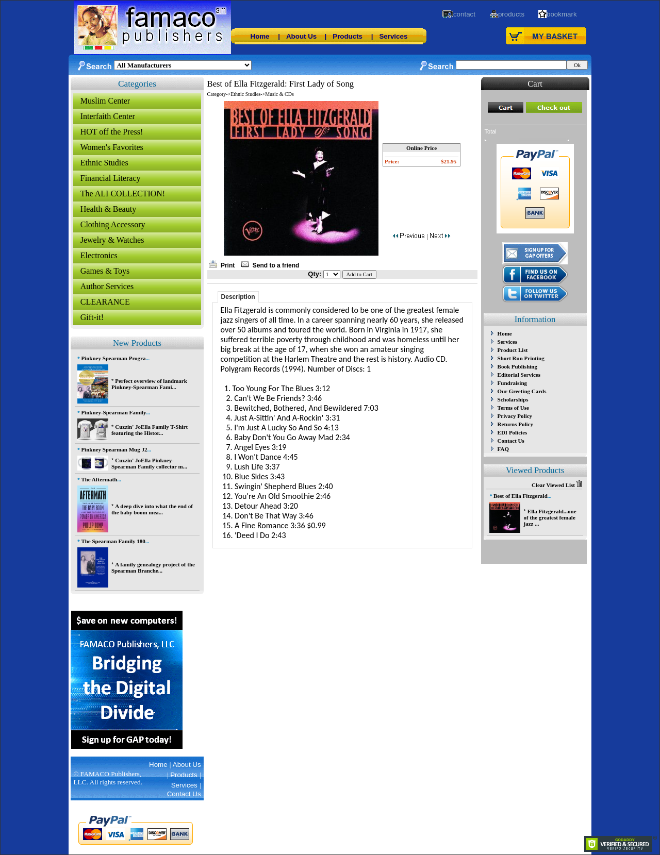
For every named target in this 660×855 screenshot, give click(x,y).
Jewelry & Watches (112, 240)
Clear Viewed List (557, 485)
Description (238, 296)
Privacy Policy (515, 416)
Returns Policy (515, 424)
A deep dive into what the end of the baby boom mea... (152, 509)
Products (347, 36)
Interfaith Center (107, 116)
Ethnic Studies (104, 162)
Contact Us (511, 441)
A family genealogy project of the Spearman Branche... (153, 567)
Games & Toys (104, 270)
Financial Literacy (110, 178)
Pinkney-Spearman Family (113, 412)
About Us (301, 36)
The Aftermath (99, 479)
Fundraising (512, 383)
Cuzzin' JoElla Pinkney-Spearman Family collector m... (149, 463)
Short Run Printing (521, 358)
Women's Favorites (111, 147)
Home (260, 36)
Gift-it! (92, 317)
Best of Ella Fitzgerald (520, 496)
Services (393, 36)
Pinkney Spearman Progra (113, 358)
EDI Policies (512, 432)
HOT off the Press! (111, 131)
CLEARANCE (105, 301)
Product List (513, 350)
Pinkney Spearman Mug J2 (114, 449)
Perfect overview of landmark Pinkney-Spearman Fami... (149, 384)
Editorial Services (519, 375)
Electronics (99, 255)
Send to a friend (276, 265)
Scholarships (513, 399)
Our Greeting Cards (522, 391)
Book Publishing (517, 366)
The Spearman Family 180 (113, 541)
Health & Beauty (108, 209)
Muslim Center (105, 100)
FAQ (503, 449)
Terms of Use (513, 408)
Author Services (107, 286)
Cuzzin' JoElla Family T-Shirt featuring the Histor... (149, 430)
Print (228, 265)
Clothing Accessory (112, 224)
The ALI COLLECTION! (122, 193)
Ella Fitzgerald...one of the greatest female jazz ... (549, 517)
